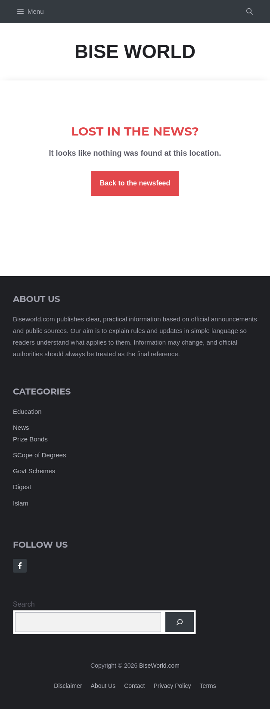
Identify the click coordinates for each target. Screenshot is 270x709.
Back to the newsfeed (135, 183)
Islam (20, 503)
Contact (134, 685)
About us (103, 685)
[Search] (179, 622)
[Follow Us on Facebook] (20, 566)
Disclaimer (68, 685)
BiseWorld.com (159, 665)
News (21, 427)
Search (24, 604)
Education (27, 411)
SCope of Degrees (39, 455)
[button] (249, 11)
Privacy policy (172, 685)
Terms (208, 685)
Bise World (135, 51)
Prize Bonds (30, 439)
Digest (22, 486)
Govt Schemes (34, 471)
